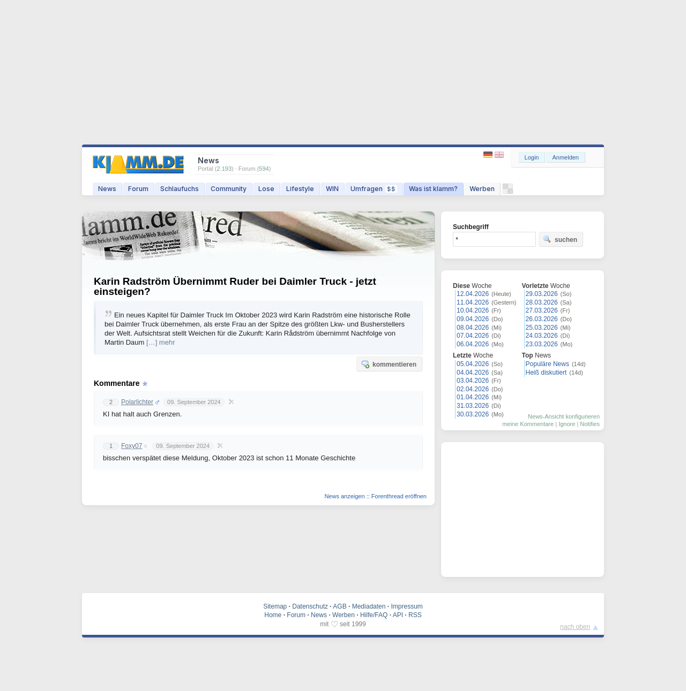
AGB (339, 606)
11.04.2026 (473, 302)
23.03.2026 (542, 344)
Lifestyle (300, 189)
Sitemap (275, 606)
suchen (560, 239)
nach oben (575, 627)
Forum (138, 189)
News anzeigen (344, 496)
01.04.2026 (473, 397)
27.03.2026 (542, 310)
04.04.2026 (473, 372)
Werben (482, 189)
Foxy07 (131, 446)
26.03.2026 (542, 319)
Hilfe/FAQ (373, 615)
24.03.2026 (542, 335)
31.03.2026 (473, 405)
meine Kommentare (528, 424)
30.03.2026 (473, 414)
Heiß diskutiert (546, 372)
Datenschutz (310, 606)
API (398, 615)
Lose (266, 189)
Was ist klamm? (433, 189)
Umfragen (374, 189)
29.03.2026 (542, 294)
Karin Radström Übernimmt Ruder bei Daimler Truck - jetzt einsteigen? (235, 286)
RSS (415, 615)
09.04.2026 (473, 319)
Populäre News (547, 364)
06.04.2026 (473, 344)
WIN (332, 189)
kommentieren (388, 364)
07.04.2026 (473, 335)
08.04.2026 (473, 327)
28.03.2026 (542, 302)
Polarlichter (137, 402)
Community (229, 189)
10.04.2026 (473, 310)
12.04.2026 (473, 294)
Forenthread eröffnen (399, 496)
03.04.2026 (473, 380)
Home (272, 615)
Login (532, 157)
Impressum (406, 606)
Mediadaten (369, 606)
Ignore (566, 424)
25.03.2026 (542, 327)
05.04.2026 (473, 364)
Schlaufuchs (179, 189)
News (107, 189)
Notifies (590, 424)
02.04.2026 (473, 389)
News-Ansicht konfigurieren (564, 416)
